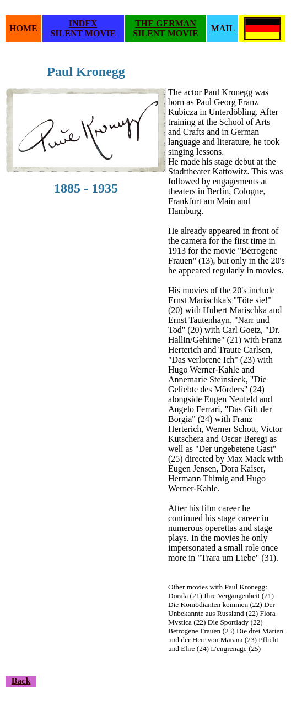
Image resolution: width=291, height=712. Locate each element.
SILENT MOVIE (82, 33)
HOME (23, 28)
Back (21, 681)
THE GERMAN (165, 23)
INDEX (83, 23)
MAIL (223, 28)
